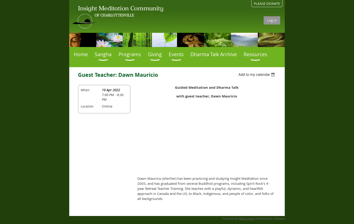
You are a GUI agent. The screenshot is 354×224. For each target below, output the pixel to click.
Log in (272, 20)
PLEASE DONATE (267, 3)
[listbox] (257, 74)
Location (87, 106)
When (85, 90)
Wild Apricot (247, 218)
